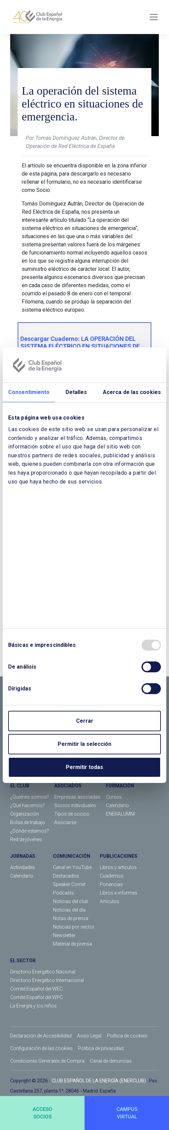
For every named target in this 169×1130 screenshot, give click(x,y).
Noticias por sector (73, 927)
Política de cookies (127, 1035)
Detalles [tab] (76, 392)
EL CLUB (19, 785)
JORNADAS (22, 856)
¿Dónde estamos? (29, 831)
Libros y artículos (118, 867)
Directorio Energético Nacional (42, 972)
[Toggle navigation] (154, 17)
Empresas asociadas (77, 797)
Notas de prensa (70, 918)
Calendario (117, 805)
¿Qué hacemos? (27, 805)
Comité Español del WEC (36, 989)
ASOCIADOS (67, 785)
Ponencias (111, 884)
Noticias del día (69, 910)
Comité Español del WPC (36, 997)
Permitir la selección (84, 744)
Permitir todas (84, 767)
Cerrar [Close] (84, 721)
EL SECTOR (23, 960)
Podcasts (63, 893)
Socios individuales (75, 805)
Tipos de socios (71, 814)
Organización (24, 814)
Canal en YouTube (72, 867)
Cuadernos (112, 876)
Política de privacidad (101, 1048)
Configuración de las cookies (41, 1048)
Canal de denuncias (111, 1061)
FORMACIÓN (120, 785)
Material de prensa (72, 944)
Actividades (22, 867)
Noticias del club (70, 901)
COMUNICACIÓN (71, 856)
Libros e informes (118, 893)
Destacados (66, 876)
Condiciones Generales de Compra (47, 1061)
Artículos (109, 901)
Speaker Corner (69, 884)
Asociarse (65, 822)
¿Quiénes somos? (29, 797)
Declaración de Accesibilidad (41, 1035)
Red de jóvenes (26, 839)
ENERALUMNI (120, 814)
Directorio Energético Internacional (47, 980)
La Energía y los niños (33, 1006)
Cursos (114, 797)
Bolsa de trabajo (27, 822)
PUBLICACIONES (118, 856)
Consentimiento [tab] (29, 392)
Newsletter (64, 935)
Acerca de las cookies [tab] (132, 392)
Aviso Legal (89, 1035)
